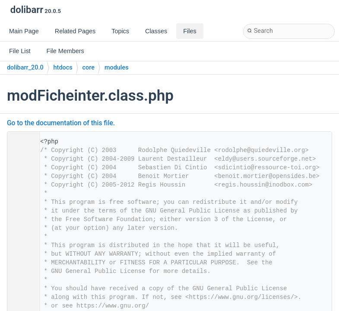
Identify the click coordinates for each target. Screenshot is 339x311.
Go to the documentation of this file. (61, 123)
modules (117, 67)
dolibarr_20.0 (25, 67)
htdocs (63, 67)
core (88, 67)
